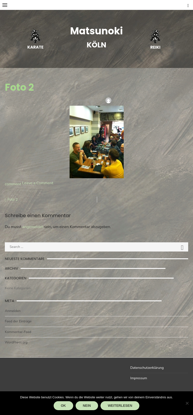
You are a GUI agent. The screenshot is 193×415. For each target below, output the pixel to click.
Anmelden (13, 311)
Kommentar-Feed (18, 332)
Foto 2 (12, 199)
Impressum (138, 378)
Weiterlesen (120, 406)
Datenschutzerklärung (147, 367)
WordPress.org (16, 342)
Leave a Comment (37, 183)
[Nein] (187, 403)
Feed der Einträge (18, 321)
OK (63, 406)
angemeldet (32, 227)
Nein (87, 406)
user (114, 100)
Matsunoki (96, 31)
